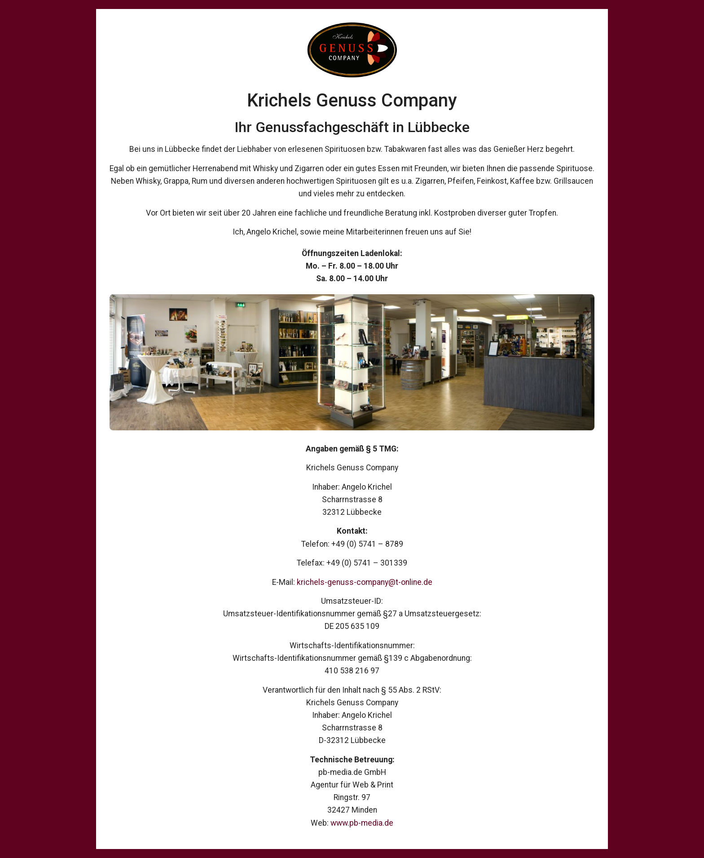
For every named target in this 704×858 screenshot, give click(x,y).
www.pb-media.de (361, 822)
